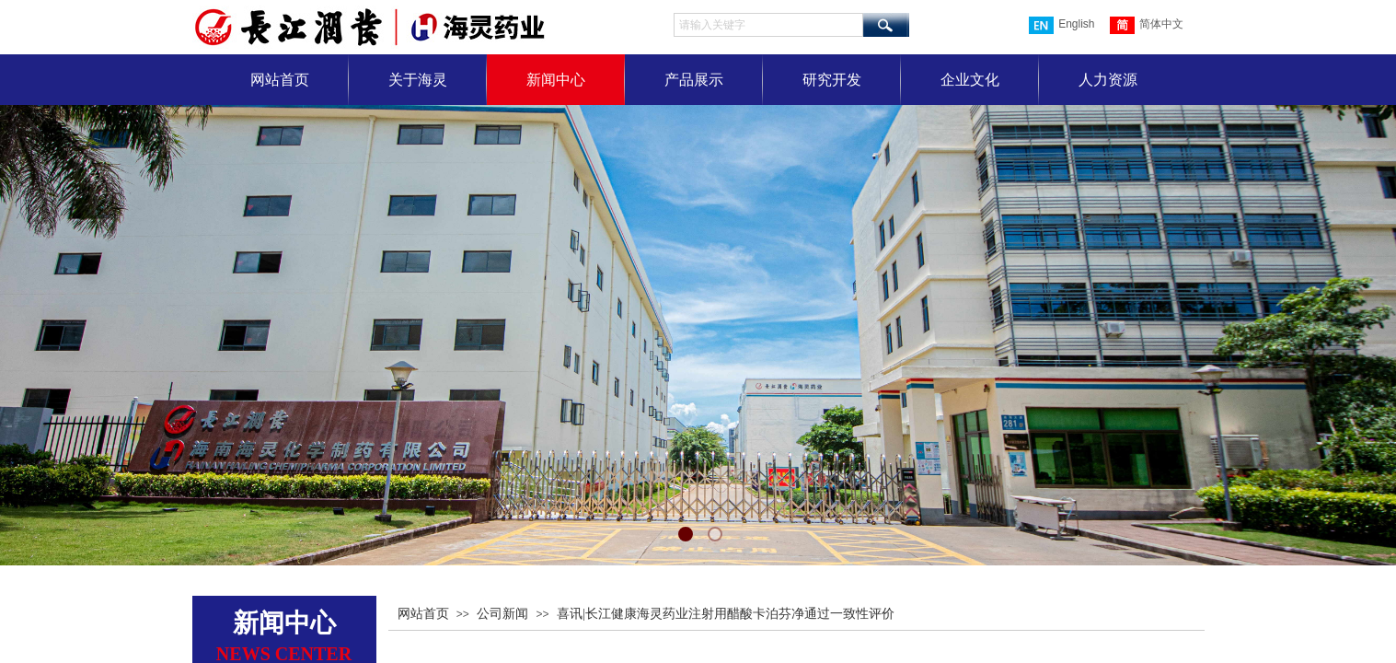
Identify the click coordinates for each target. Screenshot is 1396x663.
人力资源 (1108, 79)
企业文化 (969, 79)
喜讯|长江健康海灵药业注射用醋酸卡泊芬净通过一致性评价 (725, 614)
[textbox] (768, 25)
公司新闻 (502, 614)
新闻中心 (555, 79)
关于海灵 (417, 79)
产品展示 (693, 79)
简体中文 (1146, 25)
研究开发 (831, 79)
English (1061, 25)
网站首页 (279, 79)
